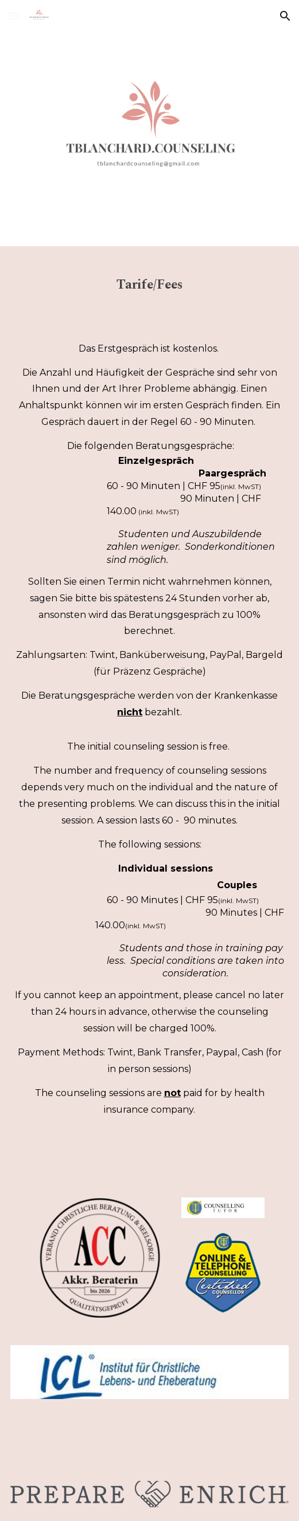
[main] (149, 280)
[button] (14, 15)
